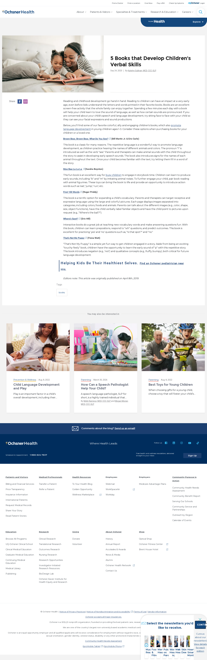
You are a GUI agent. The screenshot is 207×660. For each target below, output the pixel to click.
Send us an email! (125, 428)
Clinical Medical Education (18, 547)
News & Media (113, 552)
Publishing (11, 571)
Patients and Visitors (17, 475)
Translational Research (50, 542)
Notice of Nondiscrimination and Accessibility (108, 609)
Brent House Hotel (148, 547)
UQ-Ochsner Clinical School (19, 542)
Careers (186, 12)
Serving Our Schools (182, 499)
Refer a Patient (46, 487)
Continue (186, 631)
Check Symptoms (176, 3)
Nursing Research (48, 552)
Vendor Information (157, 609)
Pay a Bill (161, 3)
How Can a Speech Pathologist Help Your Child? (105, 386)
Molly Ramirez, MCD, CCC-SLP (97, 401)
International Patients (16, 498)
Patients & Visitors (100, 12)
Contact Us (111, 568)
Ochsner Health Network (118, 563)
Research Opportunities (51, 558)
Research (44, 530)
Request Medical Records (18, 503)
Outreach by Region (182, 513)
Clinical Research (47, 537)
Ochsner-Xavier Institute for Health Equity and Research (53, 578)
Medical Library (13, 566)
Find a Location (134, 3)
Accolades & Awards (116, 547)
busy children (113, 175)
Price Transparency (15, 487)
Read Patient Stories (16, 514)
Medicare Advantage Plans (152, 482)
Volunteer (77, 542)
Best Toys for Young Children (170, 385)
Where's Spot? (70, 218)
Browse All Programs (16, 537)
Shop (141, 530)
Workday (110, 492)
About (80, 12)
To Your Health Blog (82, 482)
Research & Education (163, 12)
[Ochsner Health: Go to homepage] (18, 11)
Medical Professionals (50, 475)
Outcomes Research (49, 547)
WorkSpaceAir (113, 487)
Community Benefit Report (186, 494)
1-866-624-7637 (38, 453)
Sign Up (195, 453)
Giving (75, 530)
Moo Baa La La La (73, 169)
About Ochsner (114, 530)
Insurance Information (17, 492)
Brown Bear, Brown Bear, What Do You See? (85, 139)
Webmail (110, 482)
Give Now (148, 3)
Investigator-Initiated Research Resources (49, 565)
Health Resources (81, 475)
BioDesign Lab (46, 571)
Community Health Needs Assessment (185, 487)
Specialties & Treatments (130, 12)
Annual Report (113, 542)
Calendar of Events (181, 518)
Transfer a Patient (48, 482)
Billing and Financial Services (20, 482)
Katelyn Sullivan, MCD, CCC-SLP (142, 71)
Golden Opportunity (82, 487)
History (109, 537)
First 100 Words (71, 192)
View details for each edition (186, 643)
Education (11, 530)
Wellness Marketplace (83, 492)
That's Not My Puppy (73, 238)
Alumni (109, 558)
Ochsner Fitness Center (151, 542)
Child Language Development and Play (36, 386)
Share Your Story (14, 508)
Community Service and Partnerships (184, 506)
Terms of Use (140, 609)
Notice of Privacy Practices (72, 609)
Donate (76, 537)
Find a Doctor (117, 3)
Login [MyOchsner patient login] (202, 3)
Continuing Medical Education (15, 559)
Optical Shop (145, 537)
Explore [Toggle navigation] (198, 22)
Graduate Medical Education (20, 552)
